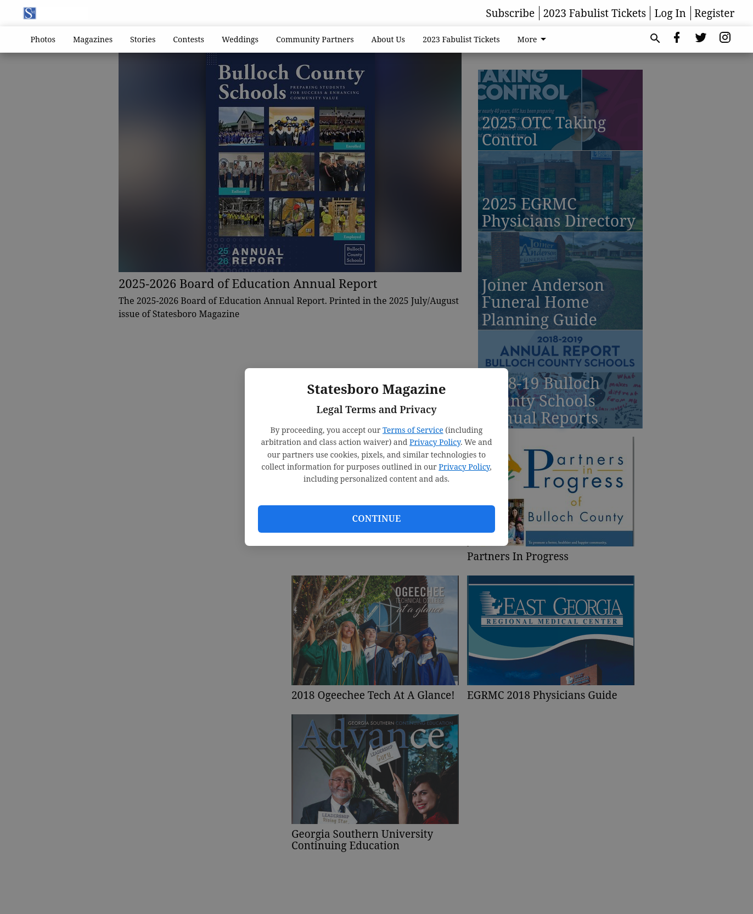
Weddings (240, 39)
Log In (670, 13)
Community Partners (315, 39)
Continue (376, 518)
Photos (43, 39)
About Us (388, 39)
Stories (142, 39)
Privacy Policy (434, 442)
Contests (188, 39)
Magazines (93, 39)
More (534, 39)
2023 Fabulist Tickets (594, 13)
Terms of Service (413, 430)
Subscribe (510, 13)
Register (714, 13)
